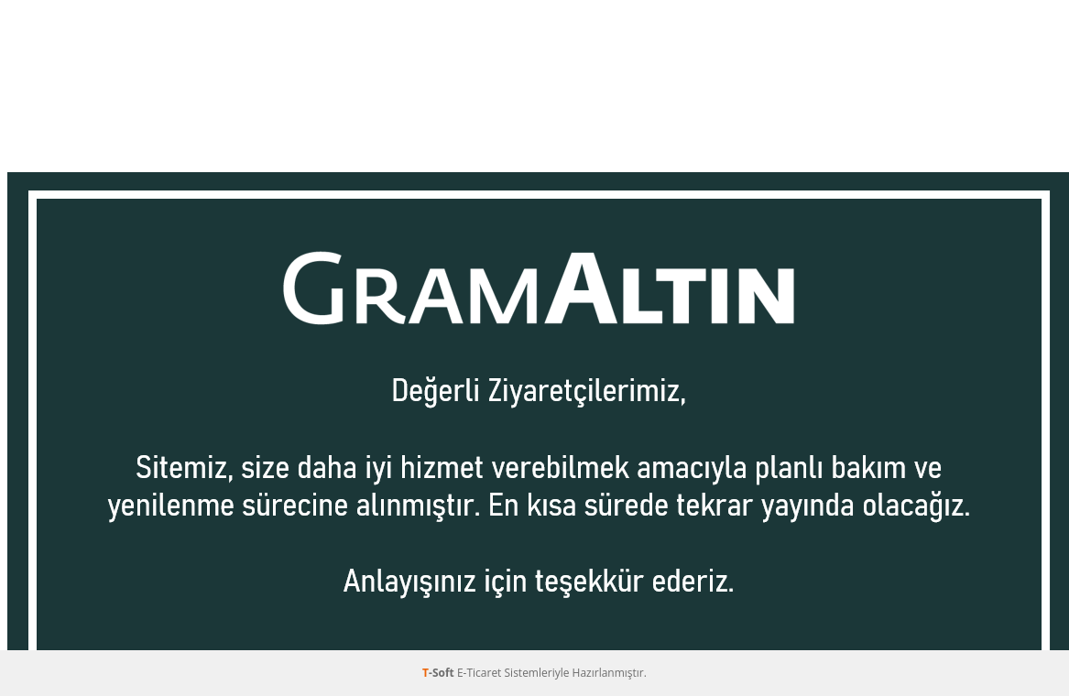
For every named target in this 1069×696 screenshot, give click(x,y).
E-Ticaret (479, 672)
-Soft (439, 672)
